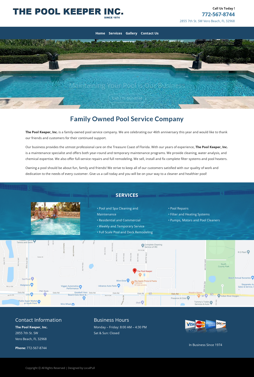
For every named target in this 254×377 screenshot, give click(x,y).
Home (100, 33)
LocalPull (89, 368)
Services (115, 33)
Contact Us (150, 33)
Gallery (131, 33)
